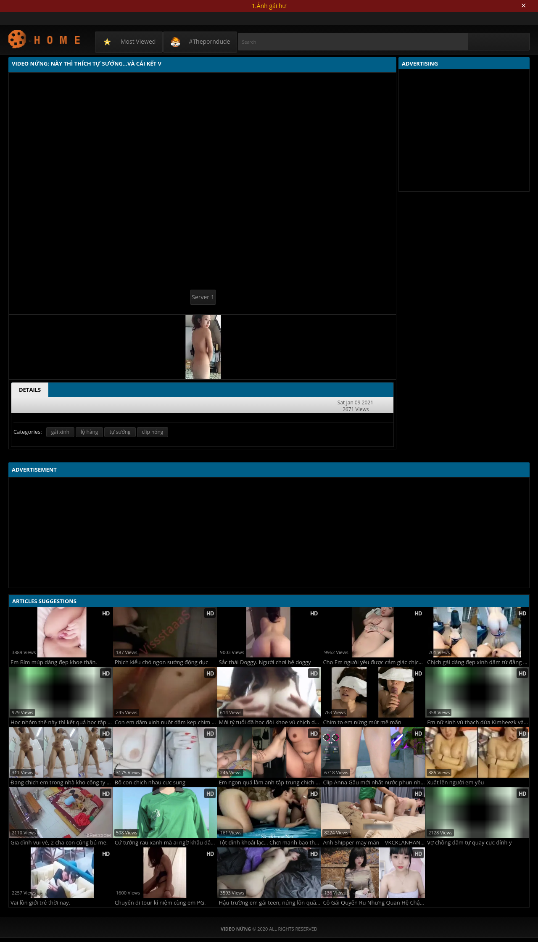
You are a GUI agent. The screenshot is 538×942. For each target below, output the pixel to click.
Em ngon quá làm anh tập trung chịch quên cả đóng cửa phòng (270, 782)
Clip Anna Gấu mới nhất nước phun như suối (374, 782)
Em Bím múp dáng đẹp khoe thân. (54, 662)
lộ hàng (89, 431)
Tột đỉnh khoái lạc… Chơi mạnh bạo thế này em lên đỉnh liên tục (270, 842)
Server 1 (203, 297)
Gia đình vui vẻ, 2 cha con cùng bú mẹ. (59, 842)
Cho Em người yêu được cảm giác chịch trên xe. (374, 662)
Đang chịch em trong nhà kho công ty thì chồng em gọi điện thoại (62, 782)
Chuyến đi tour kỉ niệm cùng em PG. (160, 902)
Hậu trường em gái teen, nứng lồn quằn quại (270, 902)
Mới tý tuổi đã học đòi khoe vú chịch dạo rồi (270, 722)
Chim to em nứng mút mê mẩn (362, 722)
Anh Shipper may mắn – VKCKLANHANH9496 (374, 842)
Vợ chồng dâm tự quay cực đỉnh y (469, 842)
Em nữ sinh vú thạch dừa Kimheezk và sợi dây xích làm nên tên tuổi (478, 722)
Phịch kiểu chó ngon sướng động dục (161, 662)
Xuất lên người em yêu (455, 782)
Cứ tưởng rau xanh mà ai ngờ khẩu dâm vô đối (166, 842)
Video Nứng (44, 38)
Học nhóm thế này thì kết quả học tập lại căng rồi (62, 722)
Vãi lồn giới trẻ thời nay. (40, 902)
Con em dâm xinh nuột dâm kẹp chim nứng (166, 722)
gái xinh (60, 431)
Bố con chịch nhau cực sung (150, 782)
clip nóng (153, 431)
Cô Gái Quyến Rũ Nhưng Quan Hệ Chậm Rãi (374, 902)
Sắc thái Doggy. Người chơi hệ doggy (265, 662)
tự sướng (119, 431)
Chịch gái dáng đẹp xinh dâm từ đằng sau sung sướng (478, 662)
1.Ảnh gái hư (269, 6)
